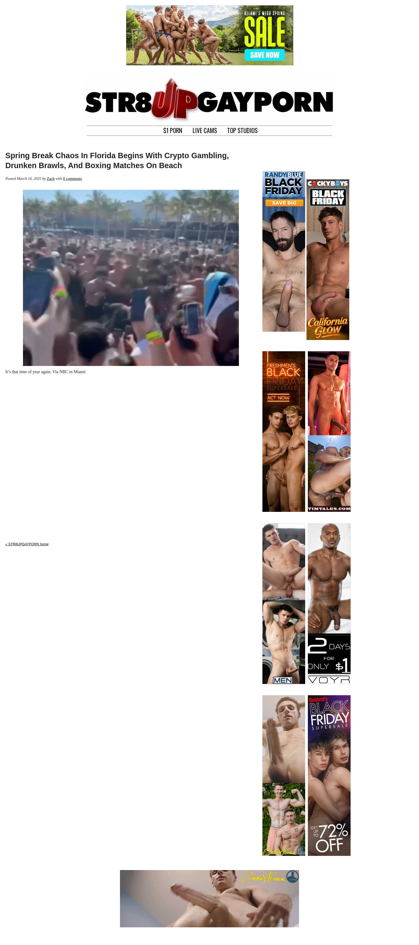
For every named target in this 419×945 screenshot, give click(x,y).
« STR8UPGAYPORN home (27, 544)
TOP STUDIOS (242, 130)
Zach (51, 178)
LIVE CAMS (205, 130)
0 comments (72, 178)
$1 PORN (172, 130)
